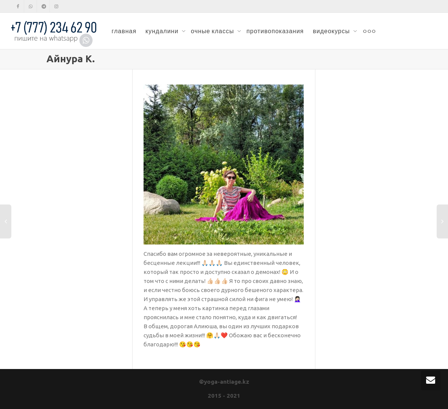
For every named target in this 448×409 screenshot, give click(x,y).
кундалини (162, 31)
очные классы (213, 31)
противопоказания (275, 31)
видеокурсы (332, 31)
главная (123, 31)
